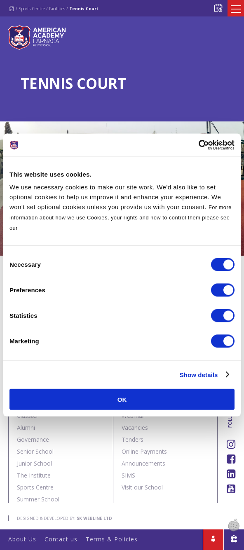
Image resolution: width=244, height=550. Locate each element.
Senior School (35, 451)
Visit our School (142, 487)
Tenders (132, 439)
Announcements (143, 463)
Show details (199, 374)
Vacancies (135, 427)
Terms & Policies (112, 539)
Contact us (61, 539)
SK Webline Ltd (94, 518)
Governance (33, 439)
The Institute (34, 475)
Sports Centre (32, 9)
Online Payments (144, 451)
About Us (22, 539)
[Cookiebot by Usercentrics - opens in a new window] (198, 145)
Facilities (57, 9)
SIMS (128, 475)
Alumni (26, 427)
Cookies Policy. (40, 228)
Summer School (38, 499)
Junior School (34, 463)
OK (122, 399)
